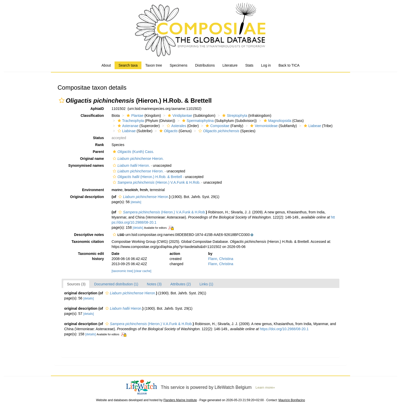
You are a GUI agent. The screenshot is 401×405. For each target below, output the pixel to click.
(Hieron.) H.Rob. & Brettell (147, 177)
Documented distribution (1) (116, 284)
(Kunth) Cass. (133, 152)
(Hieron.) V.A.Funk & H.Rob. (156, 182)
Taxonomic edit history (91, 256)
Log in (266, 65)
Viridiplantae (179, 115)
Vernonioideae (263, 126)
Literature (230, 65)
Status (98, 138)
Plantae (134, 115)
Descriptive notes (89, 235)
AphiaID (97, 109)
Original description (87, 197)
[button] (62, 100)
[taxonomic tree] (122, 271)
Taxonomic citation (88, 242)
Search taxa (128, 65)
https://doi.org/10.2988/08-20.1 (284, 329)
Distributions (205, 65)
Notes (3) (154, 284)
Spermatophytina (197, 121)
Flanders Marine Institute (180, 400)
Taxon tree (153, 65)
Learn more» (265, 387)
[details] (136, 202)
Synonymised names (86, 165)
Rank (99, 145)
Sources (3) (76, 284)
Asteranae (127, 126)
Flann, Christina (220, 259)
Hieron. (138, 159)
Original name (92, 159)
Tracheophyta (130, 121)
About (106, 65)
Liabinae (126, 131)
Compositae (216, 126)
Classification (92, 115)
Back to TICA (289, 65)
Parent (98, 152)
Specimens (178, 65)
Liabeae (312, 126)
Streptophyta (234, 115)
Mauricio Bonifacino (292, 400)
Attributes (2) (180, 284)
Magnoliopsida (276, 121)
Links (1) (206, 284)
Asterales (175, 126)
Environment (93, 190)
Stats (249, 65)
